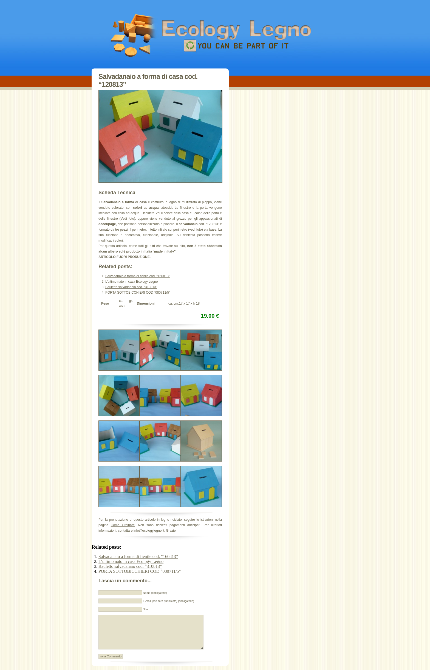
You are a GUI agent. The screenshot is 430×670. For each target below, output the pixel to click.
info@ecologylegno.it (149, 530)
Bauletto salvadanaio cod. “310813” (131, 287)
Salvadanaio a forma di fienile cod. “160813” (137, 276)
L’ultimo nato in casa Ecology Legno (131, 282)
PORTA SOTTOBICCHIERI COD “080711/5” (137, 292)
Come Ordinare (123, 525)
